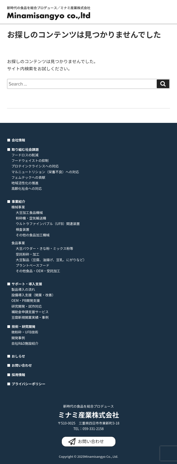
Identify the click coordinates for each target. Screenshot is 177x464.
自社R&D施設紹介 (24, 343)
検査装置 (22, 229)
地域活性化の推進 (24, 182)
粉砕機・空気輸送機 (31, 218)
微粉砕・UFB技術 (24, 332)
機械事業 (18, 207)
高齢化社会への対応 (26, 188)
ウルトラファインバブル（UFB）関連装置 (48, 223)
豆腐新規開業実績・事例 (30, 317)
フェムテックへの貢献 (28, 177)
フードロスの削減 (24, 154)
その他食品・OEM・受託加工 (38, 270)
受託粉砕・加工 (27, 254)
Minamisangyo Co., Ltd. (101, 456)
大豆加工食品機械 (29, 212)
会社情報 (18, 140)
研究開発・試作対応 (26, 306)
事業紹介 (18, 201)
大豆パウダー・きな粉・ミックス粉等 (44, 248)
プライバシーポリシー (28, 383)
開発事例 (18, 337)
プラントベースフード (32, 265)
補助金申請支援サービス (30, 311)
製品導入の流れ (23, 289)
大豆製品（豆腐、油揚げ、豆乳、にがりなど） (51, 259)
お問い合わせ (22, 365)
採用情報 (18, 374)
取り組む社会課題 (25, 149)
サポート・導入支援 (27, 283)
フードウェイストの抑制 (30, 160)
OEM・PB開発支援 (25, 300)
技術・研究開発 (23, 326)
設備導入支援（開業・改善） (33, 294)
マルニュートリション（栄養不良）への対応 (45, 171)
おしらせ (18, 356)
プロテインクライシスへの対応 (35, 166)
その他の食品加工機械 (33, 234)
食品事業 (18, 242)
